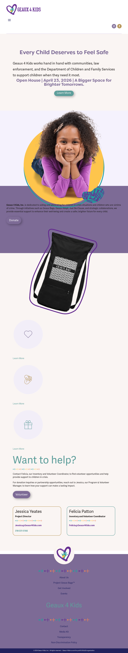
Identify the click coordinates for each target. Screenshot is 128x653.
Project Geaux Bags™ (64, 582)
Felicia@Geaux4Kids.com (82, 525)
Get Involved (64, 588)
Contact (64, 626)
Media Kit (64, 631)
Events (64, 593)
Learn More (64, 93)
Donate (13, 220)
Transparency (64, 637)
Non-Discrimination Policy (64, 642)
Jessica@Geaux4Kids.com (28, 525)
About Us (64, 577)
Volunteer (22, 494)
